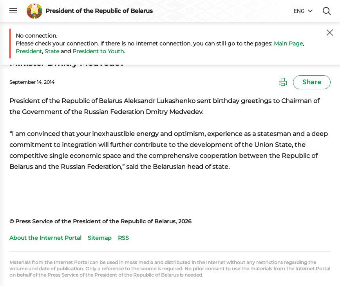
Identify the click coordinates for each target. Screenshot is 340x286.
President (29, 51)
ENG (299, 11)
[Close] (330, 32)
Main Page (288, 43)
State (52, 51)
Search (327, 11)
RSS (123, 237)
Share (311, 82)
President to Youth (98, 51)
